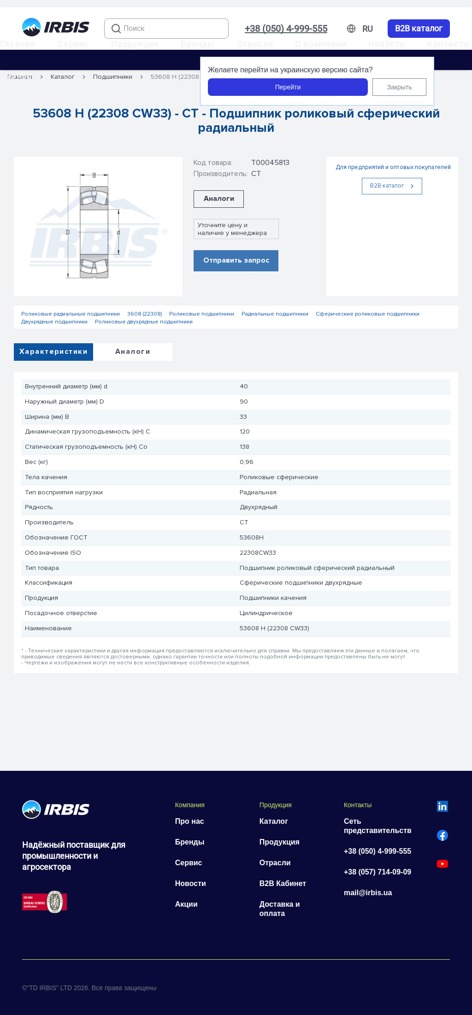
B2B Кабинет (283, 883)
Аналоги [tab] (132, 351)
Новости (386, 44)
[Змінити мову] (367, 29)
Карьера (18, 75)
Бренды (197, 44)
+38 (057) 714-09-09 (377, 872)
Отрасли (255, 44)
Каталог (274, 821)
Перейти (288, 87)
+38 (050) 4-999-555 (286, 28)
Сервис (72, 44)
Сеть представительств (378, 825)
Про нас (189, 821)
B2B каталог (418, 28)
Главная (17, 44)
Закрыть (399, 87)
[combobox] (166, 28)
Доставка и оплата (280, 908)
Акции (186, 904)
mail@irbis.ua (368, 893)
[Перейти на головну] (55, 29)
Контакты (448, 44)
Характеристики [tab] (53, 351)
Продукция (135, 44)
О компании (320, 44)
